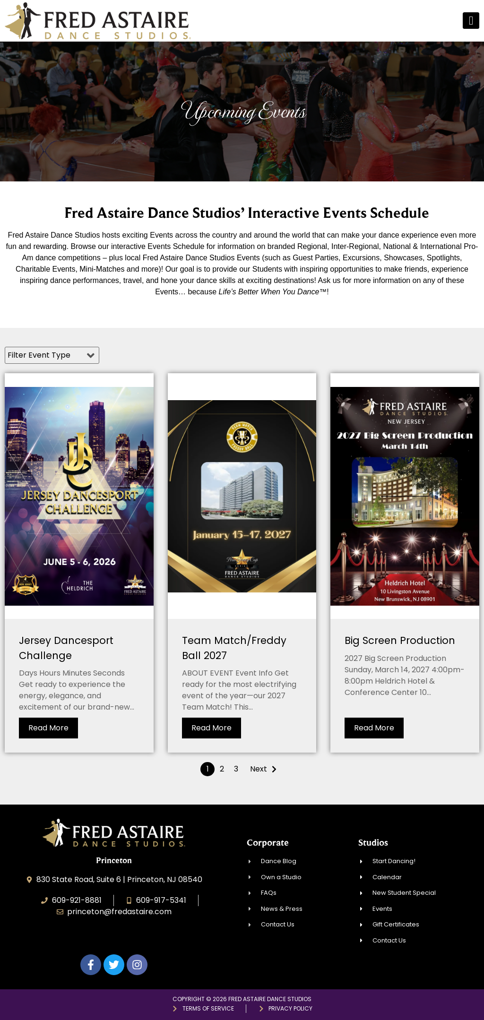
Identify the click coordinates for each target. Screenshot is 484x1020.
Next (258, 768)
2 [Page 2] (222, 768)
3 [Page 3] (236, 768)
